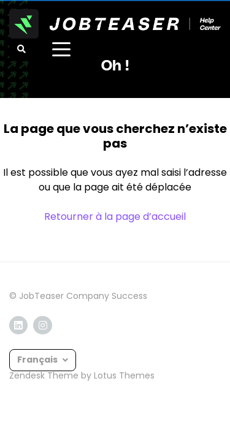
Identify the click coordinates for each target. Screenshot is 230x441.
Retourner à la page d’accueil (115, 216)
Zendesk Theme (44, 375)
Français (38, 359)
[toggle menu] (61, 49)
